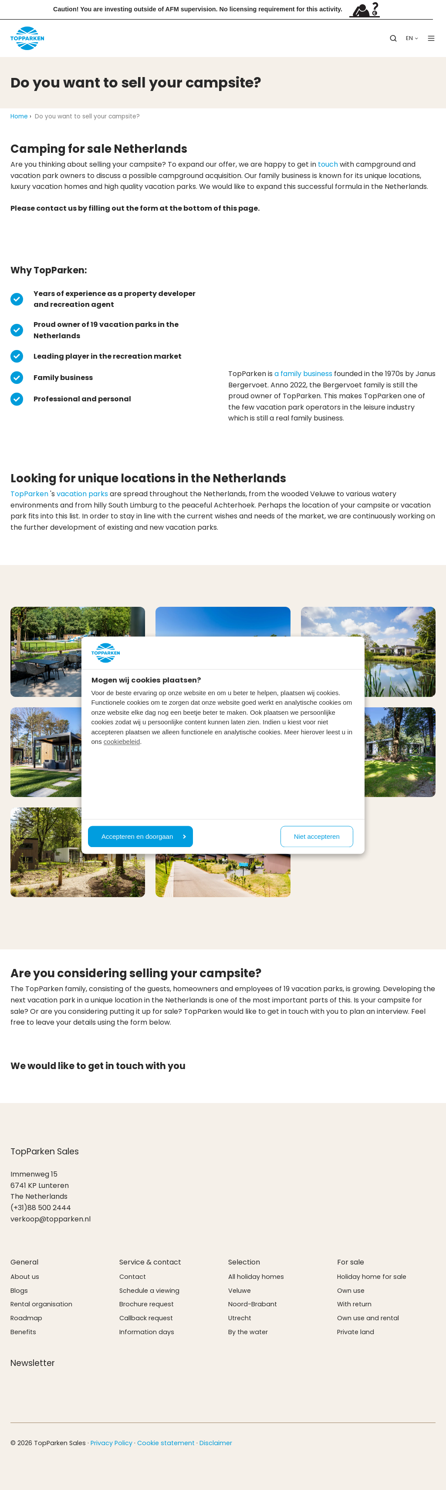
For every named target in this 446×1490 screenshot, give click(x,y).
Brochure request (146, 1304)
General (24, 1262)
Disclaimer (215, 1443)
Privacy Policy (111, 1443)
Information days (146, 1332)
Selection (244, 1262)
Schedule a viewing (149, 1290)
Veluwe (239, 1290)
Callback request (146, 1318)
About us (24, 1276)
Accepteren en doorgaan (143, 836)
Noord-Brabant (252, 1304)
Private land (355, 1332)
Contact (132, 1276)
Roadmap (26, 1318)
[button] (393, 38)
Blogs (19, 1290)
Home (19, 116)
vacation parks (82, 494)
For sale (350, 1262)
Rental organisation (41, 1304)
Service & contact (150, 1262)
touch (328, 164)
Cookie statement (166, 1443)
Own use (351, 1290)
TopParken (29, 494)
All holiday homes (256, 1276)
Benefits (23, 1332)
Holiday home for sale (371, 1276)
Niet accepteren (317, 836)
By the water (248, 1332)
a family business (303, 374)
